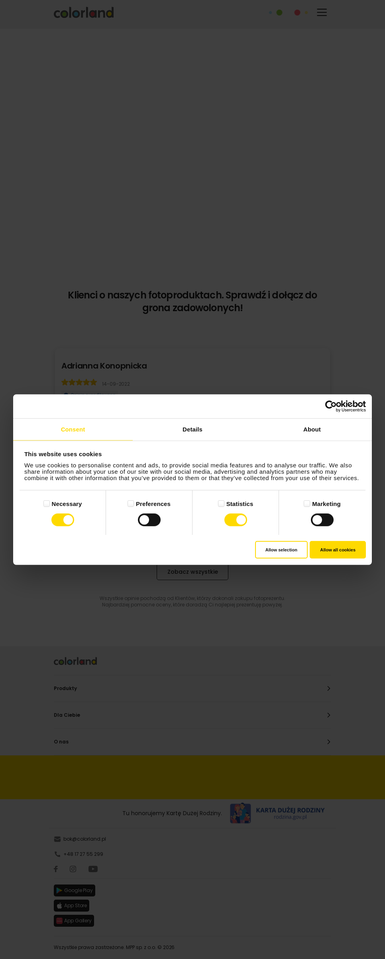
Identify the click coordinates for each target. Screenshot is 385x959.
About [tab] (312, 429)
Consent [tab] (73, 429)
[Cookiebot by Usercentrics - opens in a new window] (331, 406)
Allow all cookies (338, 549)
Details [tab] (192, 429)
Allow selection (281, 549)
